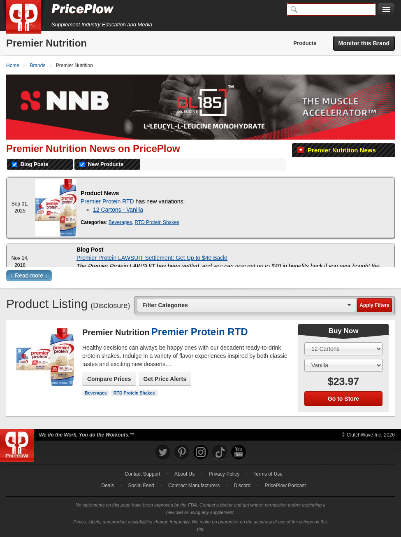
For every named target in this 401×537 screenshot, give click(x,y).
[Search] (331, 9)
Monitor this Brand (363, 43)
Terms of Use (268, 474)
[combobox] (246, 305)
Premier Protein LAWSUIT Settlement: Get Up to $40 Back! (151, 257)
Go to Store (343, 398)
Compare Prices (109, 379)
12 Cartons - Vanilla (118, 209)
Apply (374, 305)
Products (304, 43)
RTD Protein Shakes (157, 222)
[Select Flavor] (343, 365)
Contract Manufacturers (194, 485)
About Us (184, 474)
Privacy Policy (224, 474)
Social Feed (141, 485)
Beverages (120, 222)
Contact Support (142, 474)
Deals (108, 485)
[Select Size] (343, 348)
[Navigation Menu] (386, 9)
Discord (242, 485)
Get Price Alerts (165, 379)
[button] (200, 277)
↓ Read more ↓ (29, 275)
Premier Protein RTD (107, 201)
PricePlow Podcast (285, 485)
